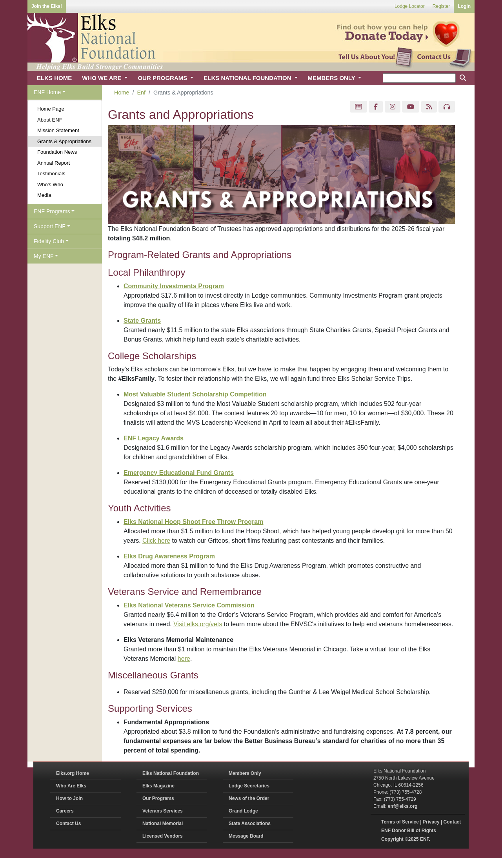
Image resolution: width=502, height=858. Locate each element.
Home (121, 92)
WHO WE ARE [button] (102, 78)
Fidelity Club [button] (49, 241)
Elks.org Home (72, 773)
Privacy (431, 822)
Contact (452, 822)
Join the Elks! (46, 6)
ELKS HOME (54, 78)
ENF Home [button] (47, 92)
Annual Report (53, 163)
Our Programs (158, 798)
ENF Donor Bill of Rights (408, 830)
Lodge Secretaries (249, 786)
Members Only (245, 773)
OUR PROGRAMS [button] (163, 78)
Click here (156, 540)
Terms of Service (400, 822)
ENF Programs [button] (52, 211)
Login (464, 6)
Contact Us (68, 823)
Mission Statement (58, 130)
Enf (141, 92)
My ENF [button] (44, 256)
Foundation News (57, 152)
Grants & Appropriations (64, 141)
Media (44, 195)
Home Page (50, 109)
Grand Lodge (243, 811)
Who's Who (50, 184)
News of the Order (249, 798)
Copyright (392, 839)
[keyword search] (419, 78)
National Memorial (162, 823)
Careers (65, 811)
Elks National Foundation (170, 773)
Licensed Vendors (162, 836)
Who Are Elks (71, 786)
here (184, 658)
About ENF (49, 120)
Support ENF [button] (49, 226)
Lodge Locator (410, 6)
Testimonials (51, 173)
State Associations (250, 823)
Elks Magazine (158, 786)
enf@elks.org (403, 806)
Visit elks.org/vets (197, 624)
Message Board (246, 836)
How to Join (69, 798)
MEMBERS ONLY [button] (332, 78)
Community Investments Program (174, 286)
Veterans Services (162, 811)
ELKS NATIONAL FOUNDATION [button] (248, 78)
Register (441, 6)
